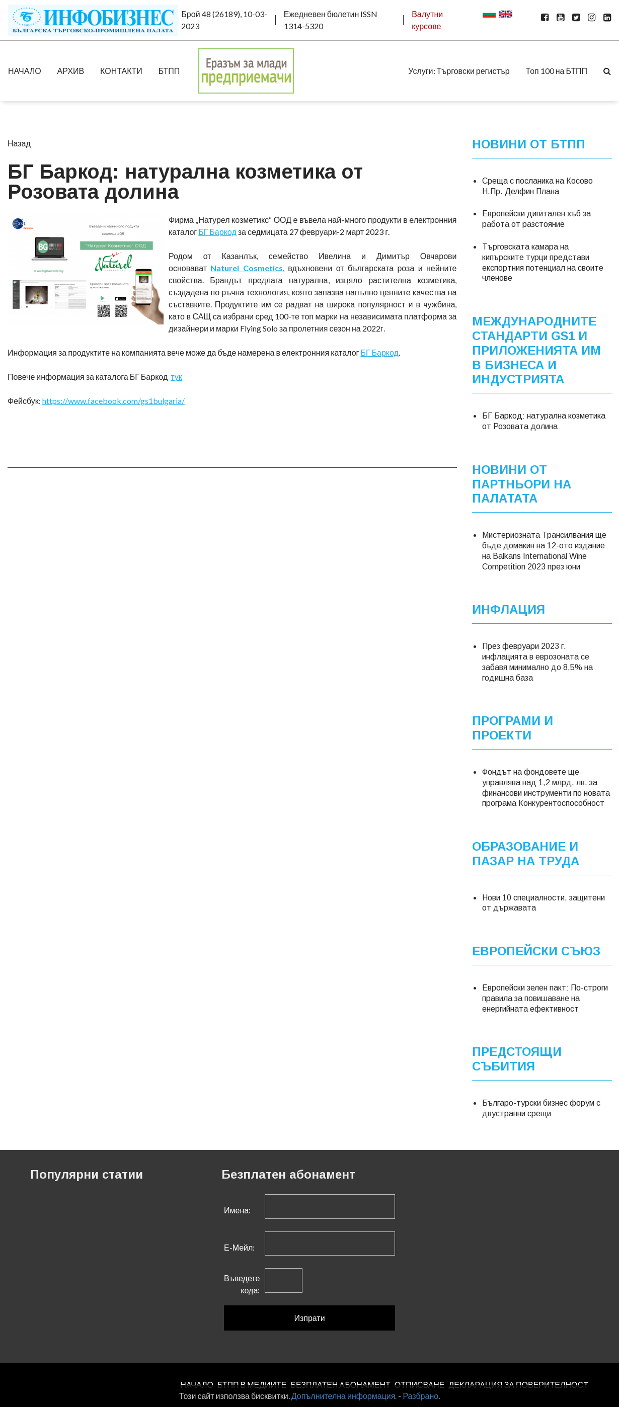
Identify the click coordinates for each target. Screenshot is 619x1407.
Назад (19, 143)
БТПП (169, 70)
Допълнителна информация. (344, 1395)
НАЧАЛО (24, 70)
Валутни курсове (427, 20)
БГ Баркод (217, 231)
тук (176, 376)
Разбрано (420, 1395)
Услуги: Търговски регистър (458, 70)
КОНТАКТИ (121, 70)
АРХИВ (70, 70)
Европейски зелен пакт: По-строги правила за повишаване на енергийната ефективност (545, 998)
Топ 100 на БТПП (556, 70)
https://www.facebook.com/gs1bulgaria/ (113, 400)
